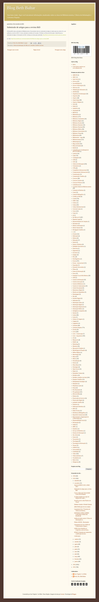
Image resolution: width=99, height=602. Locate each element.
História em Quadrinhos (78, 292)
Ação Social (76, 79)
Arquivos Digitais (77, 102)
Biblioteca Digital (77, 121)
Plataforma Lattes (77, 385)
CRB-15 (75, 200)
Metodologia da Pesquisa (79, 350)
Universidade (76, 449)
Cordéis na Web (77, 196)
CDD (74, 159)
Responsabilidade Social (79, 420)
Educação (75, 240)
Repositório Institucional (79, 414)
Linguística (75, 323)
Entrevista (75, 248)
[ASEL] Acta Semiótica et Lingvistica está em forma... (81, 529)
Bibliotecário (76, 135)
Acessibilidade (76, 83)
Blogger (74, 594)
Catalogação (76, 157)
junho (76, 549)
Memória (75, 346)
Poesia (74, 387)
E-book (74, 234)
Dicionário (75, 223)
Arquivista (75, 96)
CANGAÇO (77, 536)
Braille (74, 148)
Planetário (75, 383)
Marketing (75, 344)
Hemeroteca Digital (77, 290)
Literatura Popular (77, 327)
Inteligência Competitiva (79, 311)
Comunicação (76, 174)
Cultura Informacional (78, 207)
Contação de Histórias (78, 190)
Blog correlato (76, 143)
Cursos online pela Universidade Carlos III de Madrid (82, 493)
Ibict (74, 296)
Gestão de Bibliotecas (78, 284)
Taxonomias (76, 439)
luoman (62, 594)
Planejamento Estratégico (79, 381)
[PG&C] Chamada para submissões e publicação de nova (83, 533)
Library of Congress (78, 319)
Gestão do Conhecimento (79, 286)
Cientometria (76, 166)
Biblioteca (75, 116)
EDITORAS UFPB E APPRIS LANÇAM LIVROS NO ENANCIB (81, 514)
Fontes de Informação (78, 271)
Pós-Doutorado (76, 390)
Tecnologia (75, 441)
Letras (74, 317)
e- (73, 232)
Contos (74, 192)
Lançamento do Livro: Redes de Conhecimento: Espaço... (82, 525)
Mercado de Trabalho (78, 348)
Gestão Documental (77, 288)
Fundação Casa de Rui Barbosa (80, 275)
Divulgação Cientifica (78, 229)
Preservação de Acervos (78, 398)
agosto (76, 544)
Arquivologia (76, 100)
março (76, 556)
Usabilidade (76, 451)
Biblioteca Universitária (78, 131)
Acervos (75, 81)
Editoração (75, 236)
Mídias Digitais (76, 352)
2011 (74, 567)
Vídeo (74, 453)
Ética (74, 256)
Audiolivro (75, 108)
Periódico (75, 375)
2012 (74, 564)
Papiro (74, 371)
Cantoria (75, 153)
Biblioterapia (76, 141)
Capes (74, 155)
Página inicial (36, 49)
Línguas (75, 321)
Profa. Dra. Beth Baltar (80, 576)
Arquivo (75, 98)
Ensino (74, 242)
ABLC (74, 77)
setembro (77, 541)
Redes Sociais (76, 410)
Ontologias (75, 367)
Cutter (74, 213)
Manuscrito (75, 340)
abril (76, 554)
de (73, 215)
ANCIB (75, 91)
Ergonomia (75, 250)
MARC (74, 342)
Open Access (76, 369)
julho (76, 546)
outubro (77, 539)
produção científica (77, 402)
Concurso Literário (77, 180)
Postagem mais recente (12, 49)
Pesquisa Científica (77, 379)
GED (74, 277)
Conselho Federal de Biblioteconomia (82, 186)
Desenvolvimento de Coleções (80, 221)
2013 (74, 478)
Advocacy (75, 87)
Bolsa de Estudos (77, 145)
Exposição (75, 265)
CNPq (74, 168)
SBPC (74, 426)
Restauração (76, 422)
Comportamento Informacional (80, 172)
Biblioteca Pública (77, 129)
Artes (74, 104)
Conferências (76, 184)
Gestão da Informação (78, 279)
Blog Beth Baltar (21, 8)
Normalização (76, 360)
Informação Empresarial (79, 306)
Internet (75, 313)
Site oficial (75, 435)
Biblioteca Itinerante (78, 125)
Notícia (74, 363)
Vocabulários (76, 458)
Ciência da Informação (18, 45)
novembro (77, 483)
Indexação (75, 300)
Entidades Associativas (78, 246)
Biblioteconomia (77, 139)
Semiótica (75, 428)
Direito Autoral (76, 227)
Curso (74, 211)
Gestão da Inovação (77, 281)
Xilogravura (76, 462)
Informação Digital (77, 304)
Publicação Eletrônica (78, 406)
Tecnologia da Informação (79, 443)
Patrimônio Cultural (77, 373)
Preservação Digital (77, 400)
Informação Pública (77, 308)
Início (74, 64)
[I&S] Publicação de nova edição (82, 506)
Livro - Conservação (78, 333)
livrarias (75, 329)
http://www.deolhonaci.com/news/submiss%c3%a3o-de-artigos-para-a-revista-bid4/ (30, 38)
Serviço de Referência (78, 430)
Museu (74, 356)
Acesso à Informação (78, 85)
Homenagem (76, 294)
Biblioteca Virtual (77, 133)
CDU (74, 161)
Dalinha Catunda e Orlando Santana (83, 504)
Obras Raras (76, 365)
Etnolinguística (76, 259)
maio (76, 551)
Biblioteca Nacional (77, 127)
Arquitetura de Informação (79, 93)
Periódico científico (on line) (37, 45)
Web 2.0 (75, 460)
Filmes (74, 269)
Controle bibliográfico (78, 194)
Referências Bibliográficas (79, 412)
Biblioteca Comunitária (78, 118)
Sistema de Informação (78, 433)
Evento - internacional (78, 263)
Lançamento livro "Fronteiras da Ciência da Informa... (82, 510)
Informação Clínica (77, 302)
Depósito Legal (76, 219)
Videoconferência (77, 455)
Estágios (75, 254)
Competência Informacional (79, 170)
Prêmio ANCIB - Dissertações (81, 522)
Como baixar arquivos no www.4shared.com (79, 67)
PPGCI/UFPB (76, 394)
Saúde (74, 424)
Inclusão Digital (77, 298)
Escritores (75, 252)
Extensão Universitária (78, 267)
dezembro (77, 480)
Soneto (74, 437)
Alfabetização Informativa (79, 89)
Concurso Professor (77, 182)
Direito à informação (78, 225)
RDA (74, 408)
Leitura (74, 315)
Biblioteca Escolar (77, 123)
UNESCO (75, 447)
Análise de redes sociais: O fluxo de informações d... (83, 519)
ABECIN (75, 75)
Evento (74, 261)
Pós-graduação (76, 392)
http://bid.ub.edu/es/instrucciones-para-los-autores (54, 34)
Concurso (75, 178)
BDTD (74, 112)
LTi (73, 338)
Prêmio (74, 396)
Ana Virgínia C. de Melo (80, 574)
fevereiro (77, 559)
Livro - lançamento (77, 336)
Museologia (76, 354)
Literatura (75, 325)
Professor (75, 404)
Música (74, 358)
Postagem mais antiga (60, 49)
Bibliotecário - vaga (77, 137)
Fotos (74, 273)
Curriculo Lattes (77, 209)
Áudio (74, 106)
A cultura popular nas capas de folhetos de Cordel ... (81, 497)
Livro (74, 331)
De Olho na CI (27, 45)
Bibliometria (76, 114)
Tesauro (75, 445)
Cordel (74, 198)
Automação (75, 110)
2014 (74, 476)
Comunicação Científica (79, 176)
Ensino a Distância (77, 244)
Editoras (75, 238)
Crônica (75, 202)
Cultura (74, 205)
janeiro (76, 561)
